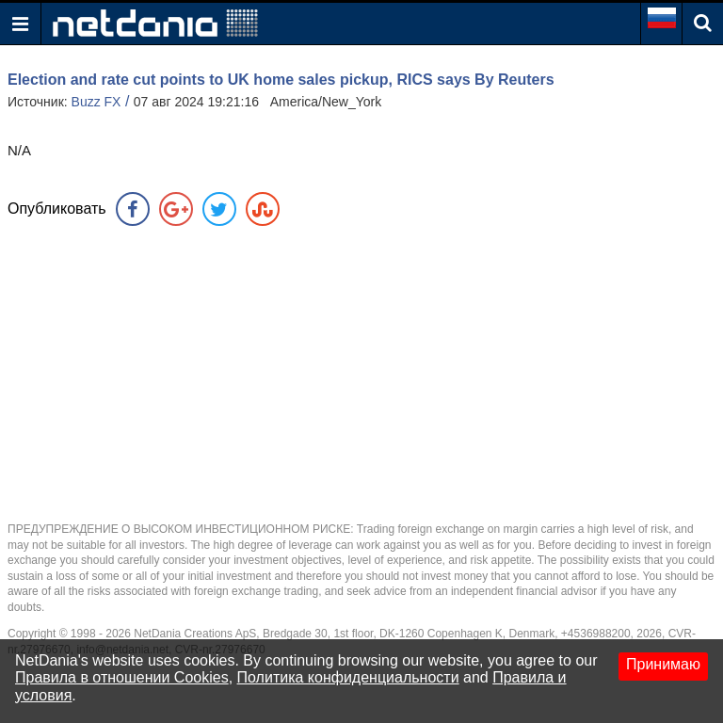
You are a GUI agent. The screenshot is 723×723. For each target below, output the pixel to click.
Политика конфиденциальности (348, 677)
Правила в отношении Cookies (122, 677)
